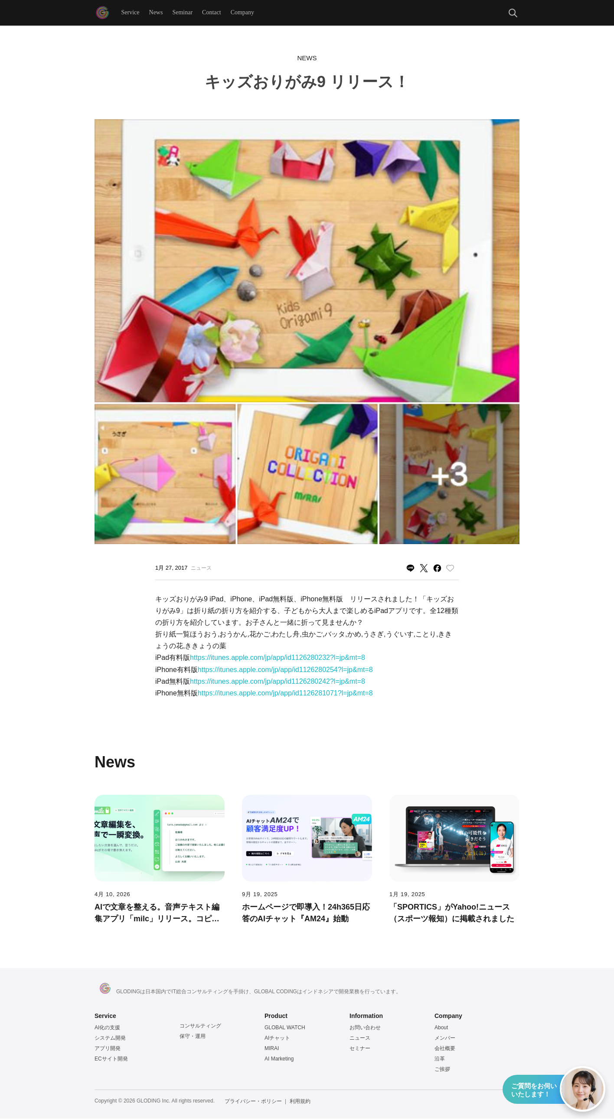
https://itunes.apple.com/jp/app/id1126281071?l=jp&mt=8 (285, 693)
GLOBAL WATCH (285, 1028)
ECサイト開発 (111, 1059)
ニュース (359, 1038)
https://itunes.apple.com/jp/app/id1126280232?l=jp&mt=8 (277, 658)
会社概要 (444, 1049)
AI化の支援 (107, 1028)
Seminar (183, 13)
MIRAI (272, 1049)
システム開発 (110, 1038)
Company (242, 13)
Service (130, 13)
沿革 (439, 1059)
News (156, 13)
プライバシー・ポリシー (253, 1102)
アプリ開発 (108, 1049)
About (441, 1028)
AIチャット (277, 1038)
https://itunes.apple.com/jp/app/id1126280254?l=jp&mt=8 (285, 670)
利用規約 (300, 1102)
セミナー (359, 1049)
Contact (212, 13)
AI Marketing (279, 1059)
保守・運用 (193, 1037)
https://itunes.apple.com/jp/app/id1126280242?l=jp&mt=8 (277, 681)
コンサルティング (200, 1026)
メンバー (444, 1038)
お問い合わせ (365, 1028)
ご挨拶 (442, 1070)
